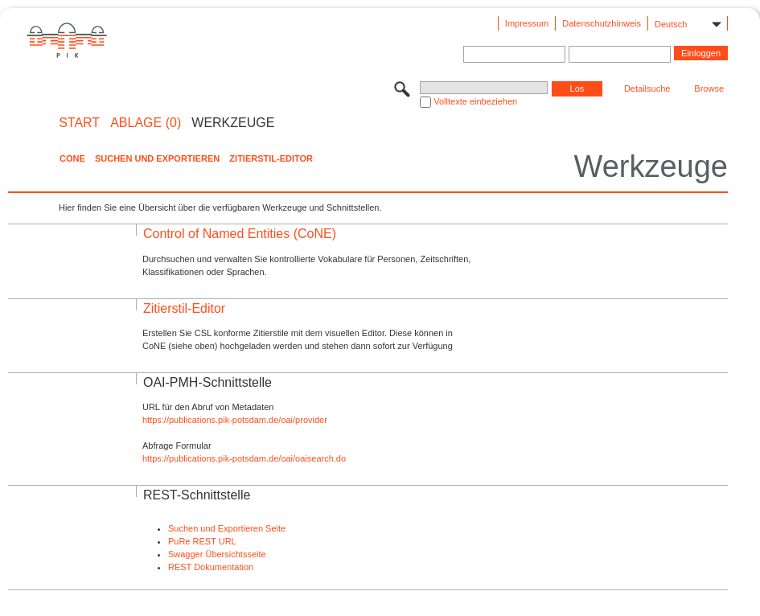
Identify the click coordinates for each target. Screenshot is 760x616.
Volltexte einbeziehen (475, 101)
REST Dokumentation (210, 567)
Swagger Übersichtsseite (217, 554)
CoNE (72, 158)
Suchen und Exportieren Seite (227, 528)
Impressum (526, 23)
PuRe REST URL (202, 541)
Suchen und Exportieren (157, 158)
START (79, 123)
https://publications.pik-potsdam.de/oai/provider (234, 420)
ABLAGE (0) (145, 123)
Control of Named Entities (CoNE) (239, 233)
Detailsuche (647, 88)
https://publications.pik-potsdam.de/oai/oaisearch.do (244, 458)
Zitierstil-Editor (271, 158)
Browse (709, 88)
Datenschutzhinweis (601, 23)
